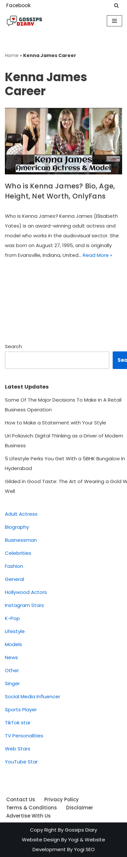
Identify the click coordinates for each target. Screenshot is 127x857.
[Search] (116, 5)
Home (12, 55)
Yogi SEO (84, 849)
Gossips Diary (81, 829)
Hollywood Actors (26, 592)
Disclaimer (79, 807)
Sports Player (21, 709)
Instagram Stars (24, 605)
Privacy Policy (61, 799)
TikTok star (18, 722)
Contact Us (20, 799)
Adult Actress (21, 513)
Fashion (14, 566)
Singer (12, 683)
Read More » (97, 255)
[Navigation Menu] (114, 20)
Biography (17, 527)
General (14, 579)
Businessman (21, 540)
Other (12, 670)
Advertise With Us (28, 815)
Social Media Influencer (32, 696)
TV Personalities (24, 735)
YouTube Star (21, 761)
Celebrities (18, 553)
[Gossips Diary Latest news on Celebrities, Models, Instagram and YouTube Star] (24, 20)
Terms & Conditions (31, 807)
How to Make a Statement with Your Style (55, 422)
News (11, 657)
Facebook (18, 5)
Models (13, 644)
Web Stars (17, 748)
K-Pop (12, 618)
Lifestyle (15, 631)
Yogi (72, 839)
